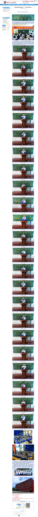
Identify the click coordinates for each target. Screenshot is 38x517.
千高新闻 (9, 4)
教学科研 (18, 4)
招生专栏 (32, 4)
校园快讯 (23, 4)
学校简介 (14, 4)
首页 (4, 4)
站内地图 (13, 514)
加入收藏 (25, 0)
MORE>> (9, 7)
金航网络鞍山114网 (18, 514)
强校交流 (27, 4)
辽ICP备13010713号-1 (24, 514)
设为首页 (27, 0)
